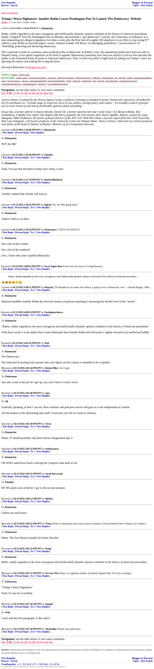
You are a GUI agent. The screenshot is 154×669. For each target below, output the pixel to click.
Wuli (46, 343)
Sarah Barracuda (54, 473)
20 (2, 629)
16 (2, 523)
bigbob (47, 204)
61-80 (32, 93)
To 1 (33, 157)
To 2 (33, 501)
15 (2, 498)
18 (2, 573)
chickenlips (51, 629)
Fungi (48, 548)
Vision (48, 523)
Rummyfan (50, 130)
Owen (48, 424)
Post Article (147, 5)
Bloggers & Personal (142, 2)
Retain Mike (51, 368)
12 (2, 424)
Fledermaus (50, 229)
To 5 (33, 395)
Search (14, 5)
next (46, 93)
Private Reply (22, 132)
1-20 (9, 93)
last (51, 93)
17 (2, 548)
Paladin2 (48, 155)
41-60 (24, 93)
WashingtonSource (53, 312)
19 (2, 604)
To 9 (33, 631)
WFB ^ (4, 22)
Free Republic (8, 2)
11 (2, 393)
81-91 (39, 93)
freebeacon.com (36, 67)
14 (2, 473)
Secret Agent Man (53, 266)
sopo (47, 393)
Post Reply (8, 132)
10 (2, 368)
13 (2, 448)
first (3, 93)
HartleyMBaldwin (53, 179)
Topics (136, 5)
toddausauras (52, 448)
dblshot (49, 498)
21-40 (16, 93)
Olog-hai (48, 287)
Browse (5, 5)
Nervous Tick (52, 573)
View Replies (37, 132)
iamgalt (49, 604)
